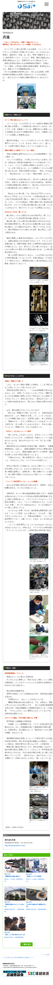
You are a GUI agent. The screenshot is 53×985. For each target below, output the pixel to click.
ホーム (4, 957)
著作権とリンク (29, 957)
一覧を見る (26, 944)
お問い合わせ (10, 957)
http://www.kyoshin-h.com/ (15, 845)
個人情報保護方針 (19, 957)
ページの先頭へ (46, 954)
